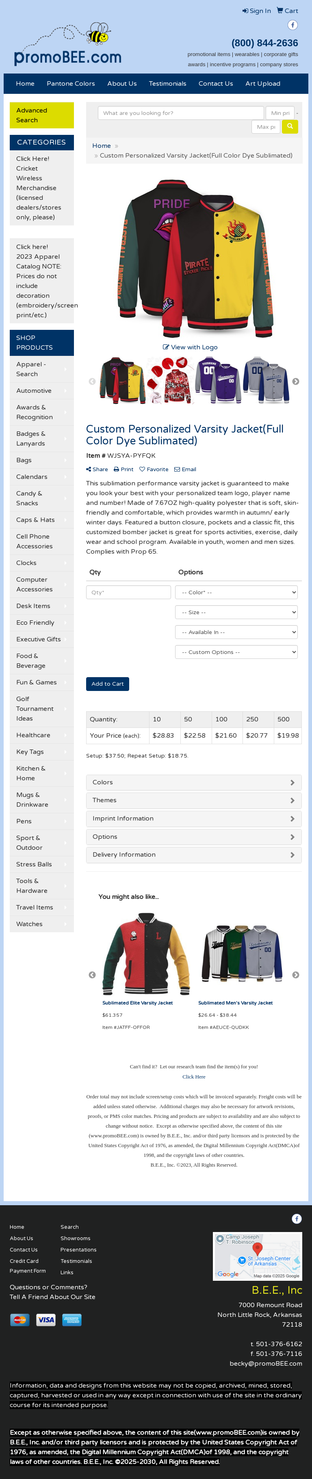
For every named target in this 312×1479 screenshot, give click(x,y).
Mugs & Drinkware (32, 800)
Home (25, 84)
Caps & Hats (35, 520)
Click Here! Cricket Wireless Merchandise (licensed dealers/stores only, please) (38, 188)
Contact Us (216, 84)
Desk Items (33, 606)
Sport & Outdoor (29, 843)
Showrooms (76, 1238)
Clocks (26, 563)
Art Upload (262, 84)
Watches (29, 924)
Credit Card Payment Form (28, 1266)
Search (70, 1227)
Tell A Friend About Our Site (52, 1297)
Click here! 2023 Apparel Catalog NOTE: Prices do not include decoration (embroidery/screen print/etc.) (45, 281)
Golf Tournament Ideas (35, 709)
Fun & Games (36, 682)
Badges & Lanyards (31, 439)
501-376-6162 (279, 1344)
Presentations (79, 1250)
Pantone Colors (71, 84)
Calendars (32, 477)
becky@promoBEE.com (266, 1364)
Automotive (34, 391)
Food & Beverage (31, 661)
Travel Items (34, 907)
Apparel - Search (31, 369)
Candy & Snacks (29, 498)
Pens (24, 821)
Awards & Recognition (34, 412)
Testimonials (167, 84)
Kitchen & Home (31, 773)
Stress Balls (34, 864)
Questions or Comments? (48, 1287)
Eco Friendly (35, 623)
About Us (122, 84)
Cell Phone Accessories (34, 541)
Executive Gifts (38, 639)
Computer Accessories (34, 584)
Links (67, 1272)
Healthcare (33, 735)
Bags (24, 460)
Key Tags (30, 752)
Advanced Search (31, 115)
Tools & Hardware (32, 886)
